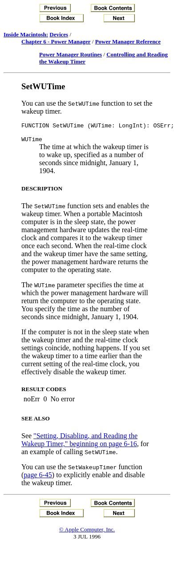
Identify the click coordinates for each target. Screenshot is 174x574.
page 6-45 (38, 477)
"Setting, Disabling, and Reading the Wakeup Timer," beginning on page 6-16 (79, 442)
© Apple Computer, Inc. (87, 532)
